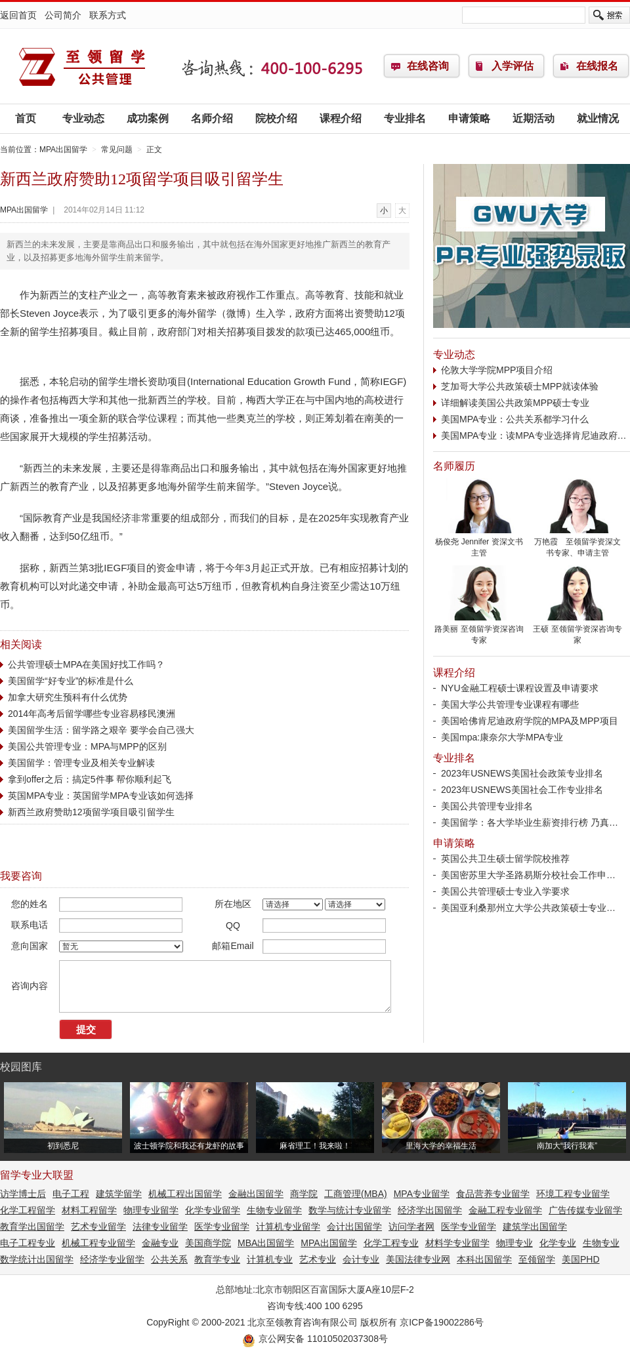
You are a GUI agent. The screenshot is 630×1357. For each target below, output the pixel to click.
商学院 (304, 1193)
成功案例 (148, 118)
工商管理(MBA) (355, 1193)
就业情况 (598, 118)
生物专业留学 (274, 1210)
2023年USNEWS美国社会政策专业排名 (522, 773)
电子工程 (70, 1193)
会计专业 (361, 1259)
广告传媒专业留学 (585, 1210)
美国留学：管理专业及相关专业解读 (81, 763)
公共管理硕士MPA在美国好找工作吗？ (86, 664)
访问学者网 (411, 1226)
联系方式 (107, 15)
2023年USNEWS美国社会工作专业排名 (522, 789)
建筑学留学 (119, 1193)
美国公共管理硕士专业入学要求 (505, 891)
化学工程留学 (27, 1210)
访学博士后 (23, 1193)
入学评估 (513, 65)
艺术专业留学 (98, 1226)
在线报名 (597, 65)
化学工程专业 (391, 1243)
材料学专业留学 (457, 1243)
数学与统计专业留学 (349, 1210)
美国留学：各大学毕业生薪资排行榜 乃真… (529, 822)
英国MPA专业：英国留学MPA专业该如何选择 (101, 795)
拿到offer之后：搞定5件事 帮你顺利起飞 (89, 779)
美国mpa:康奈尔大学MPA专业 (502, 737)
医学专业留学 (221, 1226)
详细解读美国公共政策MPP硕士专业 (515, 402)
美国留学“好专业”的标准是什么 (70, 681)
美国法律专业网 (418, 1259)
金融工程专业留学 (505, 1210)
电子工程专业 (27, 1243)
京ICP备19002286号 (442, 1322)
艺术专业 (317, 1259)
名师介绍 (212, 118)
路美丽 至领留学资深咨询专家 (479, 631)
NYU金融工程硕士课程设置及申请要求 (519, 688)
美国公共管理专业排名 (487, 806)
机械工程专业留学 (98, 1243)
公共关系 (169, 1259)
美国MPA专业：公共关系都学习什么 (515, 419)
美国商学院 (208, 1243)
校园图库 (21, 1066)
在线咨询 (428, 65)
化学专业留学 (212, 1210)
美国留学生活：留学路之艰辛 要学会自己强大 (101, 730)
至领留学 (536, 1259)
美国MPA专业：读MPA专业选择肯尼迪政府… (534, 435)
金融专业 (160, 1243)
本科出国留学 (484, 1259)
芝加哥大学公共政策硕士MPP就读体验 (519, 386)
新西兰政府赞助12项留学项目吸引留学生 (91, 812)
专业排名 (405, 118)
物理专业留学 (150, 1210)
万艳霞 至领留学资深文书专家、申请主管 (577, 543)
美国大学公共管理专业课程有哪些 (510, 704)
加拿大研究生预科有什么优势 (67, 697)
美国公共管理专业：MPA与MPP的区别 (87, 746)
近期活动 (534, 118)
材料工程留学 (89, 1210)
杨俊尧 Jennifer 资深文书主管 (479, 543)
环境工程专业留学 (573, 1193)
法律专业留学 (160, 1226)
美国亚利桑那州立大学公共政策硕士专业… (528, 907)
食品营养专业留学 (493, 1193)
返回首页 (18, 15)
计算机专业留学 (288, 1226)
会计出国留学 (354, 1226)
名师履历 (454, 466)
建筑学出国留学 (535, 1226)
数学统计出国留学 (37, 1259)
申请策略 (469, 118)
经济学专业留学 (112, 1259)
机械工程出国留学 (185, 1193)
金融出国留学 (256, 1193)
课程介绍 (341, 118)
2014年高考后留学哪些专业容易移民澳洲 (91, 713)
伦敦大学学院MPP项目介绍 (497, 370)
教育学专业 (217, 1259)
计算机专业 (270, 1259)
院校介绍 (276, 118)
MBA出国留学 (266, 1243)
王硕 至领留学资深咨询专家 (577, 631)
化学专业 (557, 1243)
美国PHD (581, 1259)
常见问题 (117, 149)
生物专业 (601, 1243)
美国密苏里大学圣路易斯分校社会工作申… (528, 875)
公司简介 (63, 15)
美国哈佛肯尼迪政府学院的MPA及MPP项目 (529, 721)
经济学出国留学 (430, 1210)
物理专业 (514, 1243)
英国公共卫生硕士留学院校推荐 (505, 858)
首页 (25, 118)
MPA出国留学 (82, 66)
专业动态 (83, 118)
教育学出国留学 (32, 1226)
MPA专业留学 (422, 1193)
